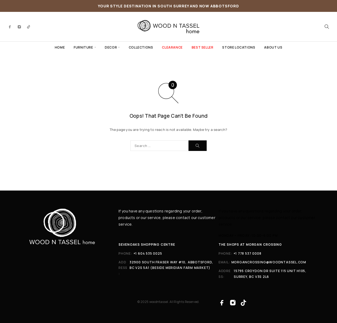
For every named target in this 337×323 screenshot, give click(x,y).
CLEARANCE (172, 47)
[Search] (327, 26)
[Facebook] (10, 27)
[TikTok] (29, 27)
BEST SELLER (203, 47)
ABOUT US (273, 47)
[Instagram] (19, 27)
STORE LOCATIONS (238, 47)
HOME (60, 47)
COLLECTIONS (141, 47)
